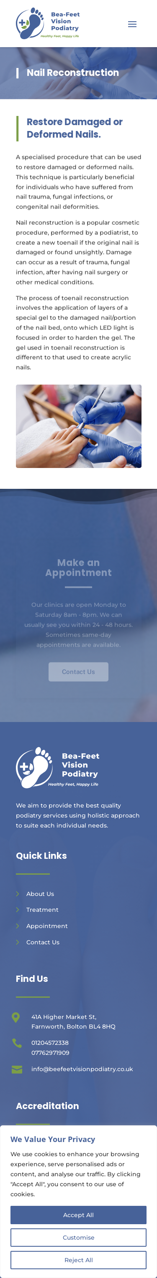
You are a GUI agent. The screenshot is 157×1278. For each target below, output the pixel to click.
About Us (40, 894)
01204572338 (50, 1043)
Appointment (47, 926)
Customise (79, 1237)
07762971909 (50, 1053)
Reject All (78, 1260)
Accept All (78, 1215)
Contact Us (42, 942)
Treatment (42, 909)
